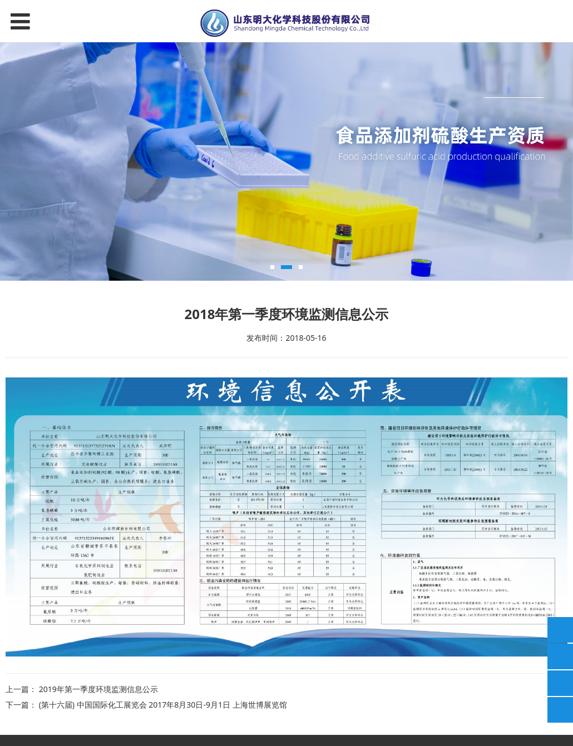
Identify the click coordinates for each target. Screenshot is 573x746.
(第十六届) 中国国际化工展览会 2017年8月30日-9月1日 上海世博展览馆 (163, 704)
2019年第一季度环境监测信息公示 (98, 689)
